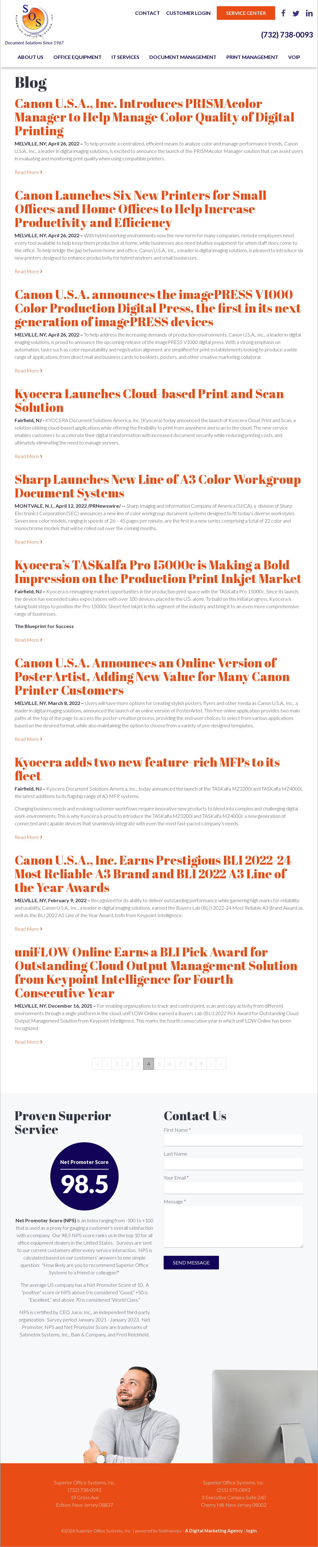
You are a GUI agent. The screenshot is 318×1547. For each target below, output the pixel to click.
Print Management (252, 57)
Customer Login (188, 13)
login (251, 1530)
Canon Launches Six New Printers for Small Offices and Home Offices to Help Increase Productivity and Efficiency (140, 209)
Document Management (182, 57)
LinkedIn (309, 13)
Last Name (175, 1154)
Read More (27, 172)
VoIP (294, 57)
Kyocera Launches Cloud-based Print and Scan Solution (149, 400)
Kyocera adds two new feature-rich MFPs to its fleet (147, 769)
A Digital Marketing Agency (214, 1530)
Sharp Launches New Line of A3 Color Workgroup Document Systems (158, 486)
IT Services (125, 57)
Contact (147, 13)
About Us (30, 57)
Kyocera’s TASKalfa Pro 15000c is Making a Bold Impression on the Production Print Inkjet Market (158, 571)
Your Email (175, 1177)
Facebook (283, 13)
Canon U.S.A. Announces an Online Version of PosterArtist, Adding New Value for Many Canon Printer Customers (152, 676)
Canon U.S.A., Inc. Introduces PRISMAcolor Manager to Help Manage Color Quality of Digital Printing (154, 117)
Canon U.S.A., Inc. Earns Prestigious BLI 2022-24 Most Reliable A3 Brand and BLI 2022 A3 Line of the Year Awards (153, 874)
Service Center (246, 13)
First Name (176, 1130)
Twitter (295, 13)
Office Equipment (77, 57)
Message (173, 1201)
